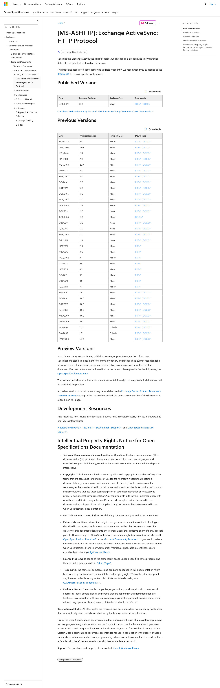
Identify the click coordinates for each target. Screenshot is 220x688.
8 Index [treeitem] (19, 124)
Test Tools (88, 427)
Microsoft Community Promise (120, 539)
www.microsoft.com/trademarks (80, 582)
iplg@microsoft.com (99, 552)
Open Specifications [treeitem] (15, 32)
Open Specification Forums (71, 373)
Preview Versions (191, 36)
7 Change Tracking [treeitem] (24, 120)
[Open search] (206, 4)
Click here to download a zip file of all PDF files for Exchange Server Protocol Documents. (104, 111)
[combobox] (21, 26)
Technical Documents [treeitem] (23, 66)
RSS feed (62, 73)
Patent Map (103, 563)
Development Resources (194, 40)
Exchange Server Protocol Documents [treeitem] (23, 55)
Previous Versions (191, 32)
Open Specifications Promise (78, 539)
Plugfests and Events (68, 427)
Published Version (191, 28)
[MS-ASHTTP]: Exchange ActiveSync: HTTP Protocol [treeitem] (27, 82)
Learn (60, 22)
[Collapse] (37, 20)
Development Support (107, 427)
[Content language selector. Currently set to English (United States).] (18, 683)
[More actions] (160, 22)
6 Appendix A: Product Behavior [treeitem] (26, 114)
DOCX (145, 103)
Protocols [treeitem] (13, 41)
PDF (137, 103)
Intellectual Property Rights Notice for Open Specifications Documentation (197, 47)
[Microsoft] (6, 4)
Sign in (213, 3)
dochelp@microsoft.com (126, 648)
